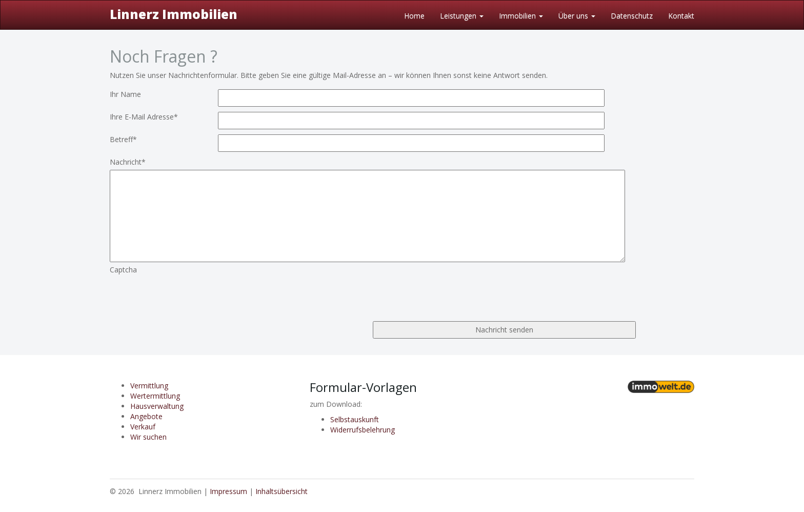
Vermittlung (149, 385)
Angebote (146, 416)
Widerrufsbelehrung (362, 430)
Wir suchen (148, 437)
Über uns (576, 16)
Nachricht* (128, 162)
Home (414, 16)
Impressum (228, 491)
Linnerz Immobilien (173, 14)
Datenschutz (632, 16)
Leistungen (462, 16)
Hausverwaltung (157, 406)
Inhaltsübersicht (281, 491)
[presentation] (188, 295)
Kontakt (681, 16)
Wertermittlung (155, 396)
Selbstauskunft (354, 419)
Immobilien (521, 16)
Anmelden (677, 491)
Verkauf (142, 426)
